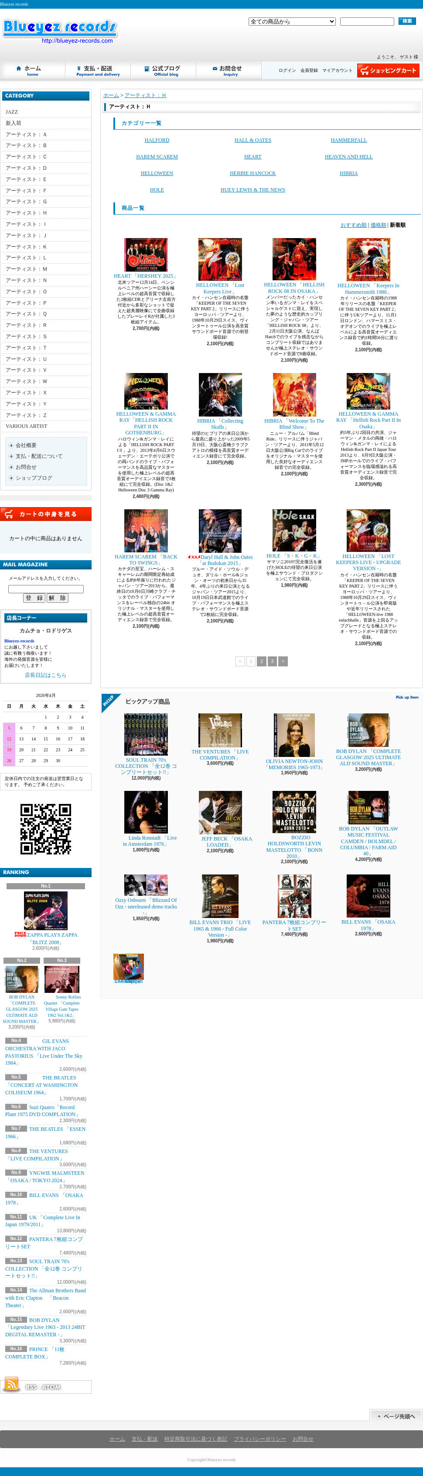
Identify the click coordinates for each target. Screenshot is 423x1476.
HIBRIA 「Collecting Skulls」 (220, 401)
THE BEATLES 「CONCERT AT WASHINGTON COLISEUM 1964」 (41, 1085)
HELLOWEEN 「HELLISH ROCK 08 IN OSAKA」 (294, 266)
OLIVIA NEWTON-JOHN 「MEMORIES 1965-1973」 (294, 741)
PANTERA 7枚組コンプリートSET (295, 902)
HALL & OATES (253, 140)
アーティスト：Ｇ (27, 201)
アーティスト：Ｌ (27, 258)
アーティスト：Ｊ (27, 235)
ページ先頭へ (396, 1415)
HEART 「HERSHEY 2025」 (146, 258)
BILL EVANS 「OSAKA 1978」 (368, 902)
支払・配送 (145, 1439)
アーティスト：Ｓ (27, 336)
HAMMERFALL (349, 140)
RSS (31, 1387)
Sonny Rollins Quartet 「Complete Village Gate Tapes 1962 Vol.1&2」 (62, 992)
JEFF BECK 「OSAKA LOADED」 (220, 819)
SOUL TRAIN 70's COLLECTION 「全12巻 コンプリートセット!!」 (43, 1268)
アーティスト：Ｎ (27, 280)
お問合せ (229, 70)
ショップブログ (164, 70)
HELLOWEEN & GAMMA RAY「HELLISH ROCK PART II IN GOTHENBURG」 (146, 404)
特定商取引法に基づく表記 (195, 1439)
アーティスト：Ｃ (27, 157)
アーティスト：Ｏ (27, 292)
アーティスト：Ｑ (26, 314)
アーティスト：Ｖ (27, 370)
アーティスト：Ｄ (27, 168)
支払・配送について (98, 70)
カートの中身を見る (46, 514)
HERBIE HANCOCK (253, 173)
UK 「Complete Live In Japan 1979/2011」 (128, 969)
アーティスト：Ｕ (27, 359)
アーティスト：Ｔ (27, 348)
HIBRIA (349, 173)
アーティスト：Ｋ (27, 247)
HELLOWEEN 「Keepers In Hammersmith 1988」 (368, 266)
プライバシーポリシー (260, 1439)
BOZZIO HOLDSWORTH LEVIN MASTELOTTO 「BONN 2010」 (294, 825)
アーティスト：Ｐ (27, 303)
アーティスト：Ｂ (27, 145)
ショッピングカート (388, 70)
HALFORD (157, 140)
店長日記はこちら (46, 675)
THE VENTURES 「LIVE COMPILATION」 (220, 737)
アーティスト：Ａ (27, 134)
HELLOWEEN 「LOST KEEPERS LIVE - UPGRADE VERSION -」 (368, 540)
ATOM (51, 1387)
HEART (252, 157)
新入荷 (13, 123)
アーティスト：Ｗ (27, 381)
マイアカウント (337, 70)
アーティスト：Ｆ (27, 191)
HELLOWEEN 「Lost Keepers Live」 (220, 266)
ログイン (287, 70)
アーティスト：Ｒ (27, 325)
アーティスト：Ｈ (27, 213)
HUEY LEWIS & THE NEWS (253, 190)
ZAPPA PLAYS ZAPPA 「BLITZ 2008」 (46, 918)
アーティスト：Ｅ (27, 179)
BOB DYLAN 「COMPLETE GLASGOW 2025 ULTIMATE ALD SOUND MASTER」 (22, 995)
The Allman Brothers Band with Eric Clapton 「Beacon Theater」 (45, 1298)
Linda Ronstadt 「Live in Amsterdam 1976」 (146, 819)
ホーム (33, 70)
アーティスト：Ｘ (27, 393)
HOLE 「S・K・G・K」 (294, 534)
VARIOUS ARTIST (26, 426)
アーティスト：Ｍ (27, 269)
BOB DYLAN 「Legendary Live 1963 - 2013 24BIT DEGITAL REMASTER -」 (45, 1327)
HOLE (157, 190)
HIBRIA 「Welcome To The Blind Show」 (294, 401)
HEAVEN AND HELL (349, 157)
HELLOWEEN (157, 173)
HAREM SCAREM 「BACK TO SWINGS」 (146, 537)
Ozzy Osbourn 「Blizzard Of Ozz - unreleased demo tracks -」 (146, 895)
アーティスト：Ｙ (27, 404)
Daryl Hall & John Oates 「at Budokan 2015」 (220, 537)
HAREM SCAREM (157, 157)
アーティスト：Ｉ (27, 224)
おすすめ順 (354, 225)
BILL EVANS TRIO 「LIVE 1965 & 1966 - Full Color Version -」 (220, 906)
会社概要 (26, 445)
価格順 (378, 225)
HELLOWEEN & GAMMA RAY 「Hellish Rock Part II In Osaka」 (368, 401)
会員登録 (309, 70)
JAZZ (12, 112)
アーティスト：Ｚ (27, 415)
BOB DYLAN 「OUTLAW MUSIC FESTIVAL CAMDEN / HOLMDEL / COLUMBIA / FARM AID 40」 (368, 824)
